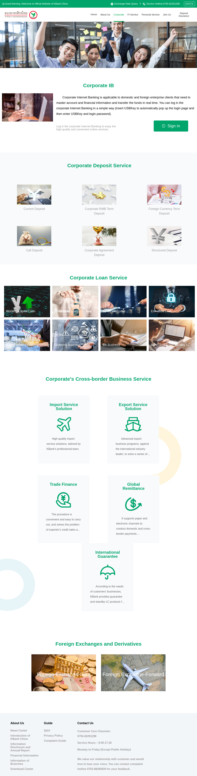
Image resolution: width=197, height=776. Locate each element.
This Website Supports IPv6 (141, 772)
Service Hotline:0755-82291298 (161, 3)
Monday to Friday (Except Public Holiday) (104, 681)
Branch (184, 715)
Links (184, 725)
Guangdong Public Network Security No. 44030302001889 (72, 772)
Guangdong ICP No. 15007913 (114, 772)
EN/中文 (189, 4)
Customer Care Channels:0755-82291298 (94, 665)
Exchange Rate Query (124, 3)
